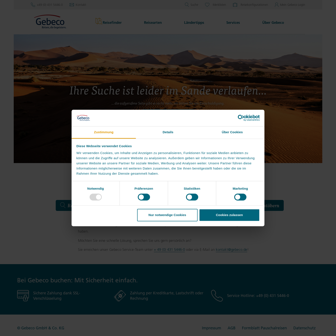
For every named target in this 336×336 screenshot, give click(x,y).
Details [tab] (168, 132)
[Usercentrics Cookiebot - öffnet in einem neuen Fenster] (241, 118)
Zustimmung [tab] (104, 132)
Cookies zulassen (229, 215)
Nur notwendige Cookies (167, 215)
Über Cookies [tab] (232, 132)
